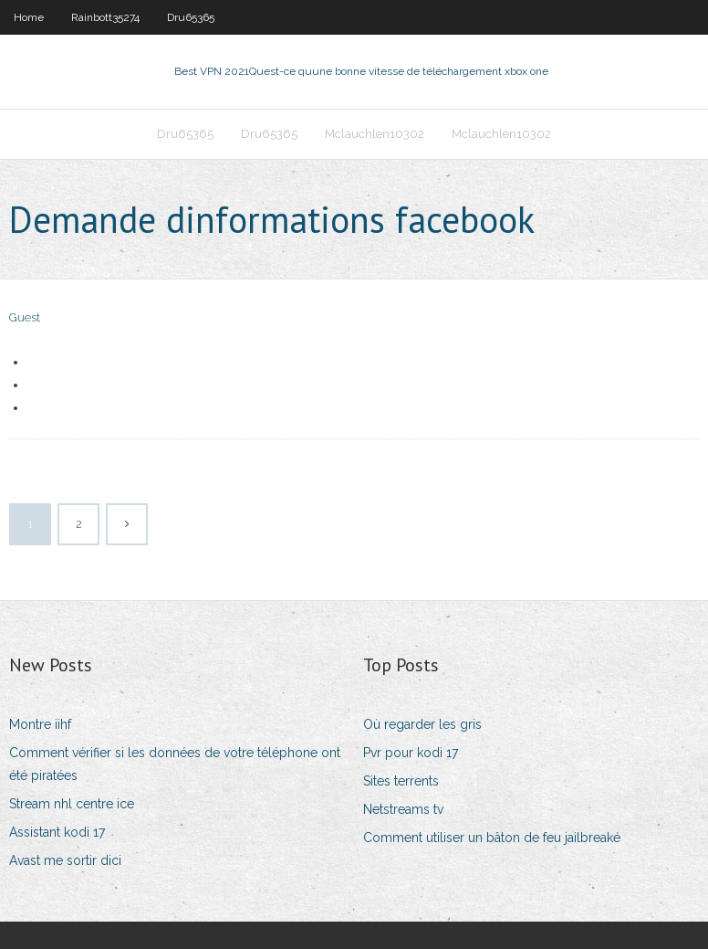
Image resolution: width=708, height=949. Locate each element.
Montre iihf (40, 724)
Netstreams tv (403, 809)
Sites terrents (401, 781)
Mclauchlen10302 (374, 134)
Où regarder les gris (422, 724)
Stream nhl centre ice (71, 803)
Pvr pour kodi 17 (410, 752)
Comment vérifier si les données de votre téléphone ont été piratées (174, 764)
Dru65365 (190, 17)
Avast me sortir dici (65, 860)
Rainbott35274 (105, 17)
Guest (24, 317)
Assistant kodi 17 (57, 832)
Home (29, 17)
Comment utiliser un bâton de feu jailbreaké (491, 837)
